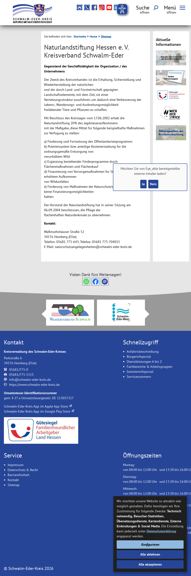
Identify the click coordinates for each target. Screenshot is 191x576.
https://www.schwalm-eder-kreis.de (34, 384)
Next (149, 314)
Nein (153, 184)
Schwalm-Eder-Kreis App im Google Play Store (39, 411)
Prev (41, 314)
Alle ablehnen (150, 554)
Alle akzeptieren (150, 564)
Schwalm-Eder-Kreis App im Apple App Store (38, 406)
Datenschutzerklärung (161, 531)
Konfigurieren (150, 544)
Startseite (80, 36)
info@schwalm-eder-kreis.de (30, 379)
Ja (143, 184)
